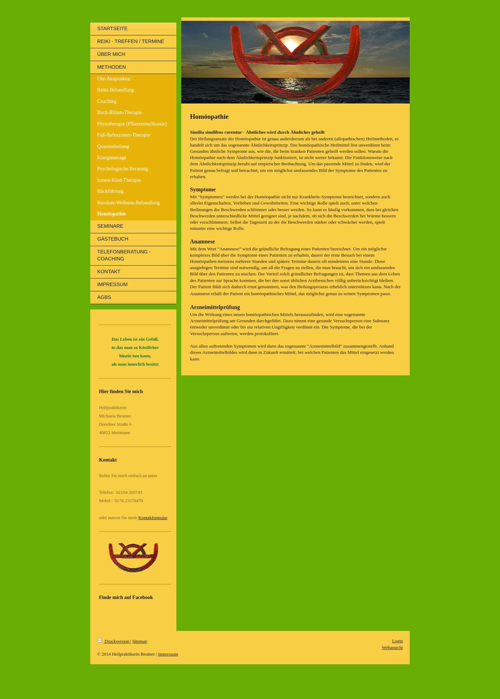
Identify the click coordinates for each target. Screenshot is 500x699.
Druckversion (113, 641)
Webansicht (392, 647)
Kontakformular (152, 517)
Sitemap (139, 641)
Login (397, 640)
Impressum (168, 654)
